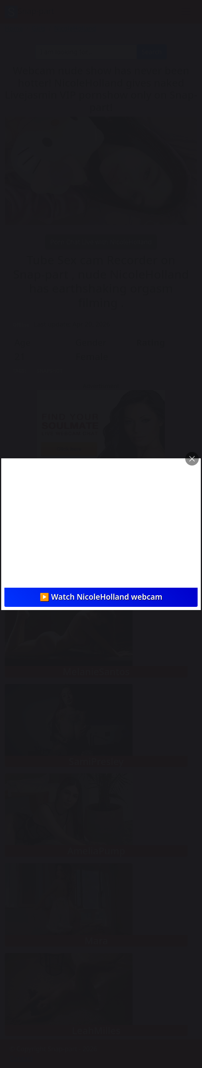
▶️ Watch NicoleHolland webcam (101, 596)
